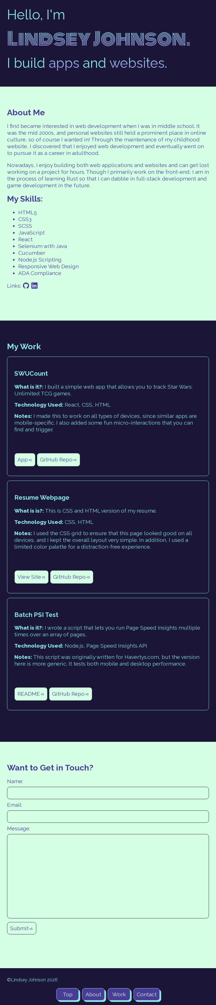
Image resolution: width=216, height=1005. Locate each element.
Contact (147, 994)
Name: (15, 781)
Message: (18, 828)
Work (119, 994)
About (93, 994)
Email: (14, 805)
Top (68, 994)
